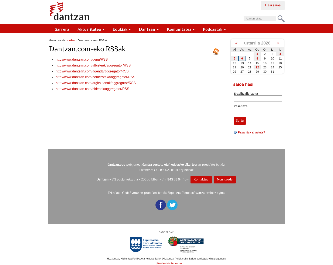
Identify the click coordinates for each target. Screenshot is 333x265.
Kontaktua (201, 179)
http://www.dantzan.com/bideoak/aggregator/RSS (92, 89)
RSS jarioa (217, 53)
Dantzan (149, 29)
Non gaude (225, 179)
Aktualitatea (91, 29)
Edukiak (122, 29)
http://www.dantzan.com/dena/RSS (82, 59)
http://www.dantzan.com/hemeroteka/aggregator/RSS (95, 77)
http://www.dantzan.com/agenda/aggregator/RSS (92, 71)
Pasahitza (240, 106)
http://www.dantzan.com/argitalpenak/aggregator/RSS (96, 83)
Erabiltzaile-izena (246, 93)
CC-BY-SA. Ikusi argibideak (174, 170)
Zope (171, 192)
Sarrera (62, 29)
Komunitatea (181, 29)
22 (257, 67)
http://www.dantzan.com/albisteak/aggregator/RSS (93, 65)
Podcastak (214, 29)
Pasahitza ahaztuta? (249, 132)
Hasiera (70, 40)
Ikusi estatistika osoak (169, 263)
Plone (186, 192)
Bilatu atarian (243, 14)
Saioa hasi (243, 84)
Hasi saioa (273, 5)
